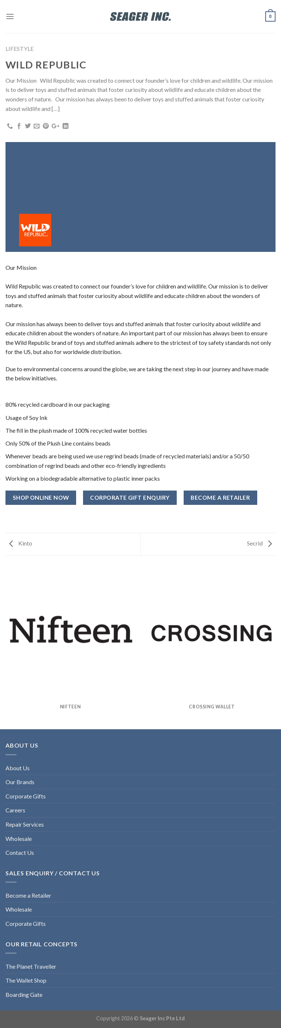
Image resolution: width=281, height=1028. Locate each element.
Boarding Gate (23, 994)
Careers (15, 810)
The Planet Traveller (30, 966)
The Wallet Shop (25, 980)
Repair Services (24, 824)
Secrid (259, 543)
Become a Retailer (28, 895)
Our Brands (19, 781)
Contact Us (19, 852)
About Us (17, 767)
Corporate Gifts (25, 796)
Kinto (20, 543)
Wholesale (18, 838)
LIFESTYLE (19, 48)
